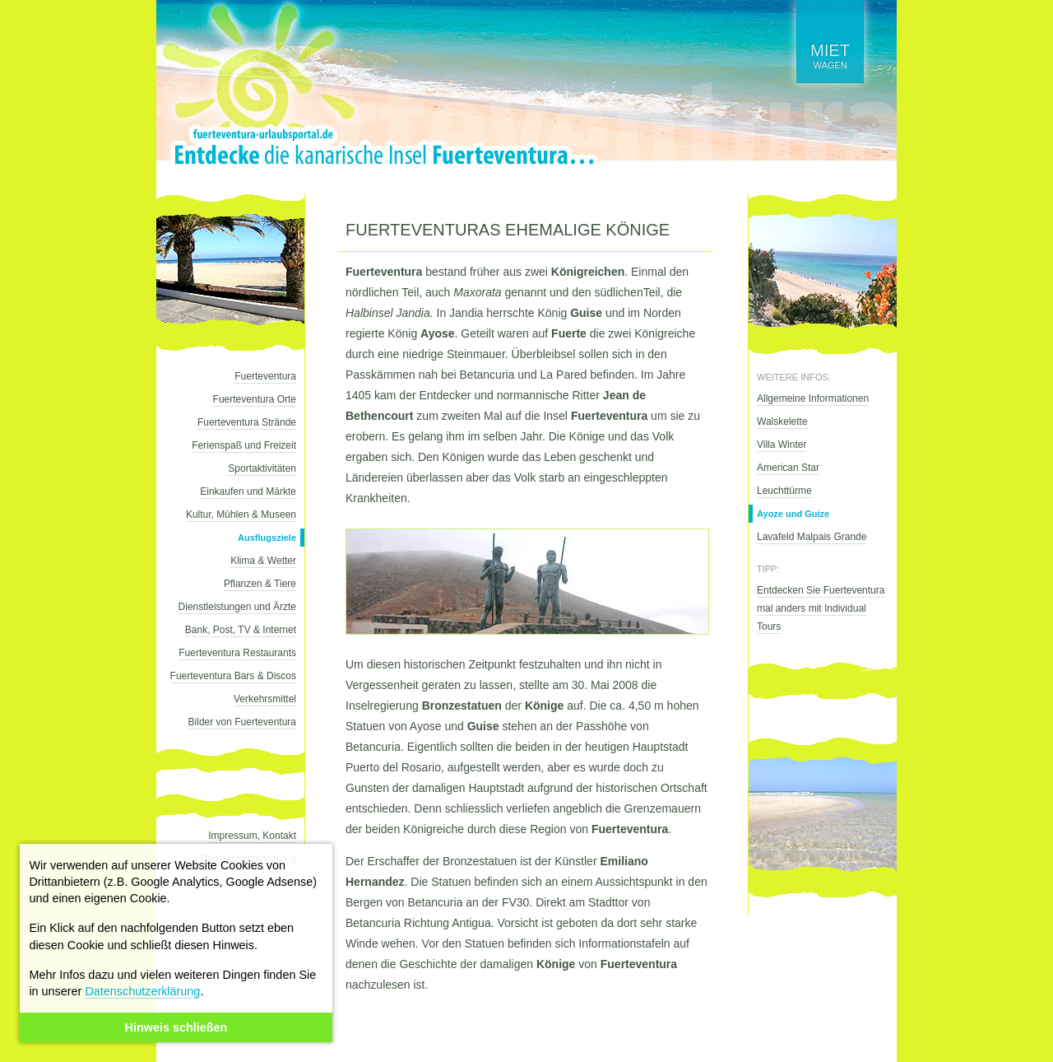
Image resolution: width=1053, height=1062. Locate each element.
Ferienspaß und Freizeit (244, 445)
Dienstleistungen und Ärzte (237, 607)
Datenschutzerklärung (142, 991)
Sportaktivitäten (262, 468)
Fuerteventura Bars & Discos (233, 676)
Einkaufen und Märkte (248, 491)
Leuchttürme (784, 490)
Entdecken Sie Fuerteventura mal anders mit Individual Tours (820, 608)
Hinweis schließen (176, 1027)
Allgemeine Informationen (813, 398)
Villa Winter (781, 444)
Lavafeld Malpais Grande (811, 537)
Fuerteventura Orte (254, 399)
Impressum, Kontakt (252, 835)
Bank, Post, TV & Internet (240, 630)
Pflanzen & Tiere (260, 583)
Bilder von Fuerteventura (242, 722)
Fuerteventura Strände (246, 422)
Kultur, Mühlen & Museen (241, 514)
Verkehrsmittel (265, 699)
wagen (830, 55)
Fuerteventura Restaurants (237, 653)
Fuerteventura (265, 376)
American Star (788, 467)
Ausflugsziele (267, 538)
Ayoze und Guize (793, 514)
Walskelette (782, 421)
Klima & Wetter (263, 560)
